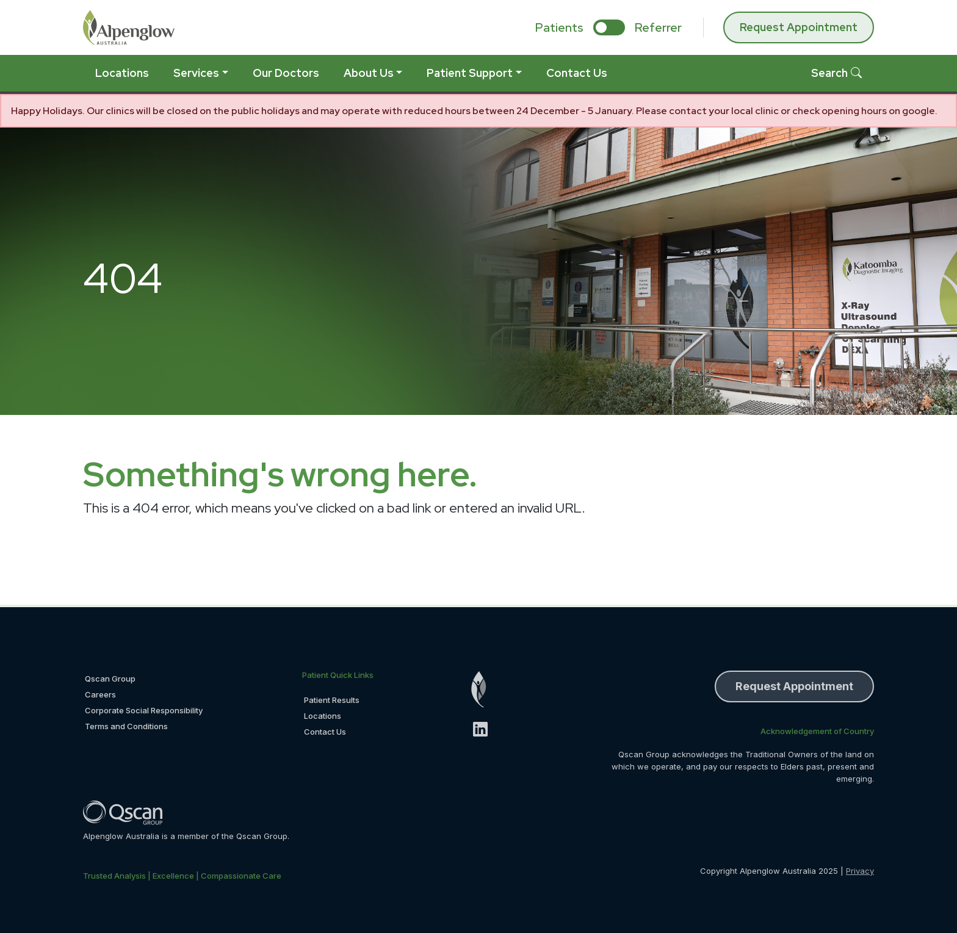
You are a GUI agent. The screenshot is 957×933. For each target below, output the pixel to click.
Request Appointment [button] (794, 686)
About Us (369, 73)
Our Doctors (286, 73)
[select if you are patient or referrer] (609, 27)
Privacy (860, 871)
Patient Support (470, 73)
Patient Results (331, 700)
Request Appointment (799, 27)
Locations (122, 73)
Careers (100, 694)
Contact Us (576, 73)
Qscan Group (110, 678)
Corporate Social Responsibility (144, 710)
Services (196, 73)
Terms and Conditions (126, 726)
